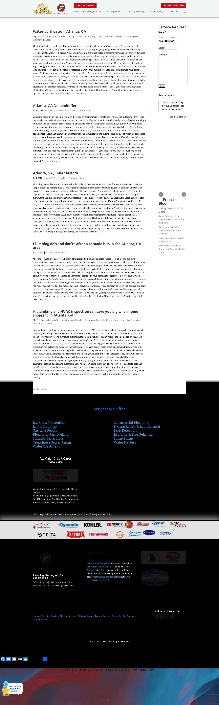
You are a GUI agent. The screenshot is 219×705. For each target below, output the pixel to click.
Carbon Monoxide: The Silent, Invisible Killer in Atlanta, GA (170, 230)
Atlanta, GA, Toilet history (55, 173)
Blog (65, 178)
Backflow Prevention (49, 422)
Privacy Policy (40, 619)
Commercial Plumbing (132, 422)
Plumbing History (77, 178)
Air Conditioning (136, 11)
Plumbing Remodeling (50, 434)
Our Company (156, 11)
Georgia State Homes (97, 563)
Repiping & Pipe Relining (133, 434)
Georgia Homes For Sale (101, 566)
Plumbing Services (92, 11)
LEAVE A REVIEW (174, 5)
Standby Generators (48, 438)
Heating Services (115, 11)
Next (184, 194)
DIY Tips (72, 36)
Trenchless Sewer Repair (52, 442)
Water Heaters (125, 442)
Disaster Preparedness (56, 252)
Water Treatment (46, 446)
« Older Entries (40, 389)
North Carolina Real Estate (107, 576)
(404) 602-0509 (85, 5)
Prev (161, 194)
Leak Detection (125, 430)
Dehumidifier (84, 110)
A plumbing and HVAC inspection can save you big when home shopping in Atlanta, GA (85, 313)
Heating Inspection (115, 320)
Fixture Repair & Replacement (137, 426)
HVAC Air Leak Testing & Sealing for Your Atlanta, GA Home (172, 249)
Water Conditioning (86, 36)
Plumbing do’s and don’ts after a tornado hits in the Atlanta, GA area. (87, 246)
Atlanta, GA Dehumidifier (55, 106)
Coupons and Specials (56, 36)
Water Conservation (106, 36)
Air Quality (50, 110)
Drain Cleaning (45, 426)
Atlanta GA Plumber (53, 178)
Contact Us (174, 11)
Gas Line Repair (45, 430)
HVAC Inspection (133, 320)
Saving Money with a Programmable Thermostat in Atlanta (171, 219)
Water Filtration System (127, 36)
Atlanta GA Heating (55, 320)
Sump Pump (123, 438)
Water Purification (41, 39)
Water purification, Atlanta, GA (59, 31)
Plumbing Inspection (43, 323)
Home (76, 11)
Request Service (102, 616)
